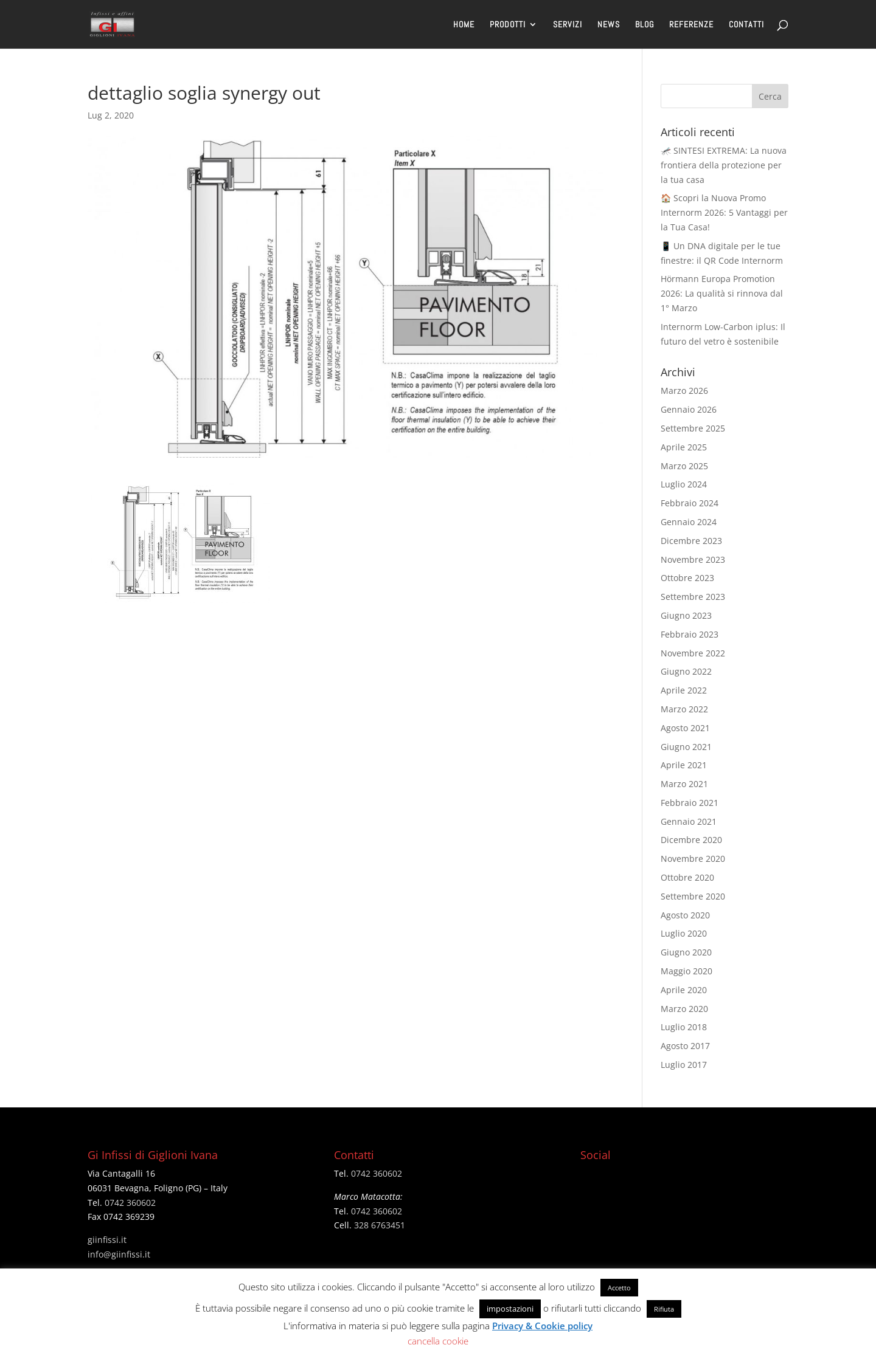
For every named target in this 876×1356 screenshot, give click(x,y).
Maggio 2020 (686, 971)
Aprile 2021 (684, 765)
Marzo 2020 (684, 1008)
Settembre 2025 (693, 428)
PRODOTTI (508, 25)
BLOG (644, 25)
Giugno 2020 (686, 952)
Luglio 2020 (684, 933)
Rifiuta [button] (664, 1308)
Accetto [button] (619, 1287)
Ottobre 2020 (687, 877)
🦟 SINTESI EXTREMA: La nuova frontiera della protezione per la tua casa (724, 165)
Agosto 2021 (685, 728)
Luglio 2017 (684, 1064)
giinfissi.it (107, 1239)
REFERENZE (691, 25)
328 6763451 (379, 1225)
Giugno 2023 (686, 615)
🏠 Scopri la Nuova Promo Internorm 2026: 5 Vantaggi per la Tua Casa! (724, 212)
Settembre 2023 (693, 596)
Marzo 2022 (684, 709)
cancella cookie (438, 1341)
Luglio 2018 (684, 1027)
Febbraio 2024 (689, 503)
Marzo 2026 (684, 390)
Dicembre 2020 (691, 839)
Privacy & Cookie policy (542, 1326)
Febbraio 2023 (689, 634)
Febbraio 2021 (689, 802)
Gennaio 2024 (689, 522)
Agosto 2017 (685, 1045)
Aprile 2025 (684, 447)
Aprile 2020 (684, 990)
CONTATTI (746, 25)
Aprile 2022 (684, 690)
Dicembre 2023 (691, 540)
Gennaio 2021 (689, 821)
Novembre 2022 (693, 653)
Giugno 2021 (686, 746)
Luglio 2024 (684, 484)
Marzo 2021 (684, 784)
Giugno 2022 (686, 671)
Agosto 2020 (685, 915)
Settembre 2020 (693, 896)
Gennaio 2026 (689, 409)
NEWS (608, 25)
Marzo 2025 (684, 466)
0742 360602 (130, 1202)
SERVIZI (567, 25)
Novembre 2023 (693, 559)
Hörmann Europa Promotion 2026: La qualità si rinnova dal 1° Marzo (722, 293)
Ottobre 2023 (687, 577)
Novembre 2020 (693, 858)
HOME (463, 25)
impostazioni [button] (510, 1308)
